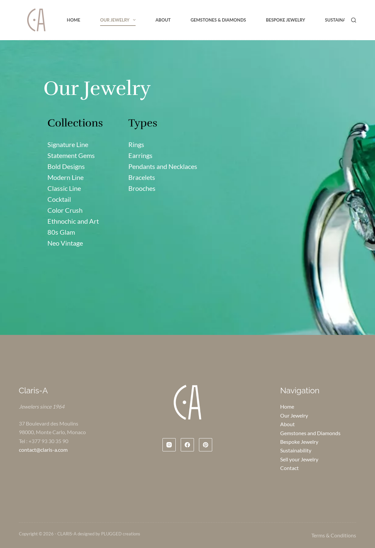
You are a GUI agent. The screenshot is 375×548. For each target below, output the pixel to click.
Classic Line (64, 188)
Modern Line (65, 177)
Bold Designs (66, 166)
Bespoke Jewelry (285, 20)
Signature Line (67, 144)
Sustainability (342, 20)
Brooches (142, 188)
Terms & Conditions (333, 535)
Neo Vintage (65, 243)
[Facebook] (187, 444)
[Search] (353, 20)
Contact (289, 468)
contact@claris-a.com (43, 449)
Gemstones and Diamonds (310, 433)
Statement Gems (71, 155)
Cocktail (59, 199)
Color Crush (65, 210)
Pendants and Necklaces (162, 166)
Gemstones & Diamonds (218, 20)
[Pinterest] (205, 444)
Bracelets (141, 177)
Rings (136, 144)
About (163, 20)
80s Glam (61, 232)
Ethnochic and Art (73, 221)
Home (73, 20)
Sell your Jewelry (299, 459)
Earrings (140, 155)
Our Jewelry (119, 20)
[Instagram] (169, 444)
